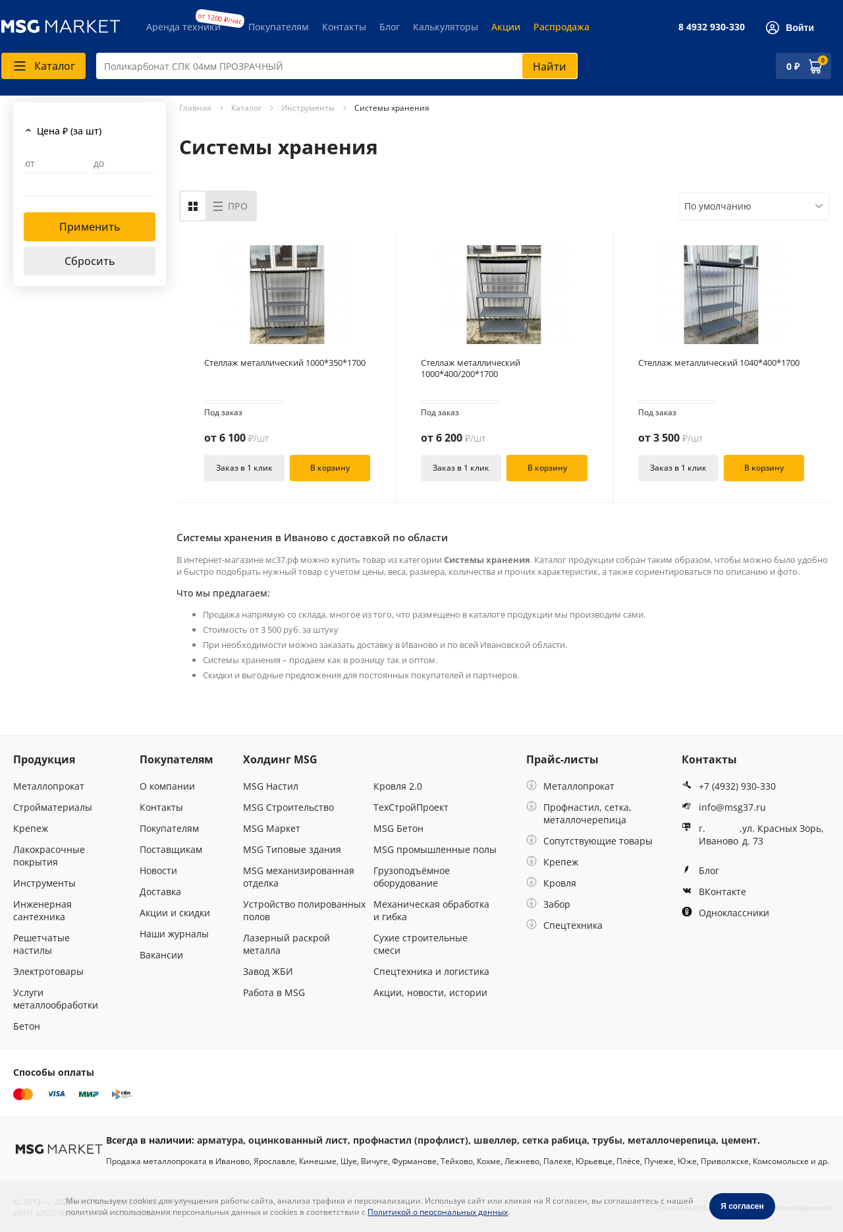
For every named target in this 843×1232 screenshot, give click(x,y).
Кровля (551, 883)
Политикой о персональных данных (437, 1211)
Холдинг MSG (280, 759)
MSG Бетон (398, 828)
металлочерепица (672, 1140)
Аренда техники (183, 26)
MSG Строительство (288, 807)
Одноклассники (725, 912)
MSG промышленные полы (435, 849)
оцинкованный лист (298, 1140)
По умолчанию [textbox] (717, 206)
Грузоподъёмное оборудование (411, 876)
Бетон (26, 1026)
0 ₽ (793, 66)
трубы (607, 1140)
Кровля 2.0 (397, 786)
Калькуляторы (445, 26)
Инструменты (44, 883)
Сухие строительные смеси (420, 943)
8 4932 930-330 (711, 26)
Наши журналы (174, 933)
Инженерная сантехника (42, 910)
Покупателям (278, 26)
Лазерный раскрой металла (286, 943)
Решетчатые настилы (41, 943)
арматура (220, 1140)
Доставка (160, 891)
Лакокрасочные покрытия (49, 855)
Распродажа (561, 26)
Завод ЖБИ (268, 971)
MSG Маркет (271, 828)
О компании (167, 786)
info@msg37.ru (724, 807)
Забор (548, 904)
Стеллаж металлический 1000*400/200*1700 (470, 368)
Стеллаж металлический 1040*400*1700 (719, 362)
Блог (389, 26)
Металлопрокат (48, 786)
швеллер (495, 1140)
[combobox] (337, 66)
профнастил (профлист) (410, 1140)
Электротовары (48, 971)
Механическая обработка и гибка (431, 910)
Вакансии (161, 955)
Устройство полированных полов (304, 910)
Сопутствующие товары (589, 841)
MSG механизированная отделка (298, 876)
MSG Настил (270, 786)
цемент (739, 1140)
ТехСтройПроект (411, 807)
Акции (505, 26)
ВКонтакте (714, 891)
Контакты (344, 26)
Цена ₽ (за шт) (69, 131)
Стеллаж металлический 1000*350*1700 (285, 362)
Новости (158, 870)
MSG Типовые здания (292, 849)
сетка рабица (554, 1140)
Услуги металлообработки (55, 998)
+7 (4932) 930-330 (729, 786)
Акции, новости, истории (430, 992)
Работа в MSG (274, 992)
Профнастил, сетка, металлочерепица (579, 813)
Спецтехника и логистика (431, 971)
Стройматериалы (52, 807)
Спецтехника (564, 925)
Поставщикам (171, 849)
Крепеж (30, 828)
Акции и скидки (175, 912)
